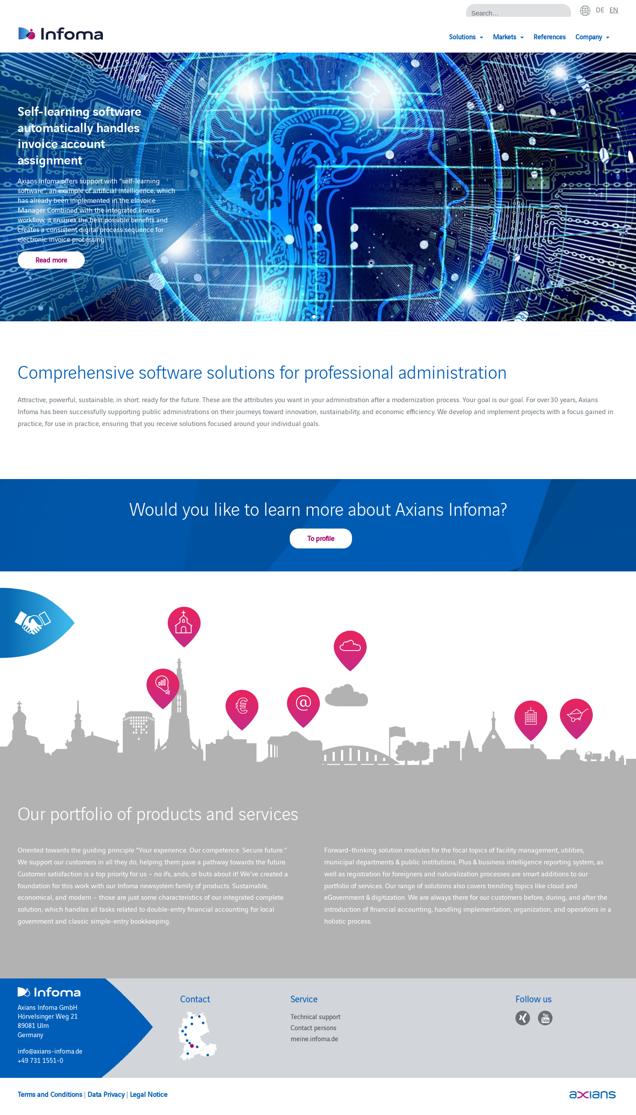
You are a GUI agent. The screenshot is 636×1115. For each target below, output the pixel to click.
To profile (320, 538)
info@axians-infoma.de (50, 1050)
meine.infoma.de (314, 1038)
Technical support (316, 1016)
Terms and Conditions (50, 1094)
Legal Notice (148, 1094)
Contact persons (314, 1027)
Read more (51, 259)
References (550, 36)
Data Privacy (106, 1094)
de (600, 9)
